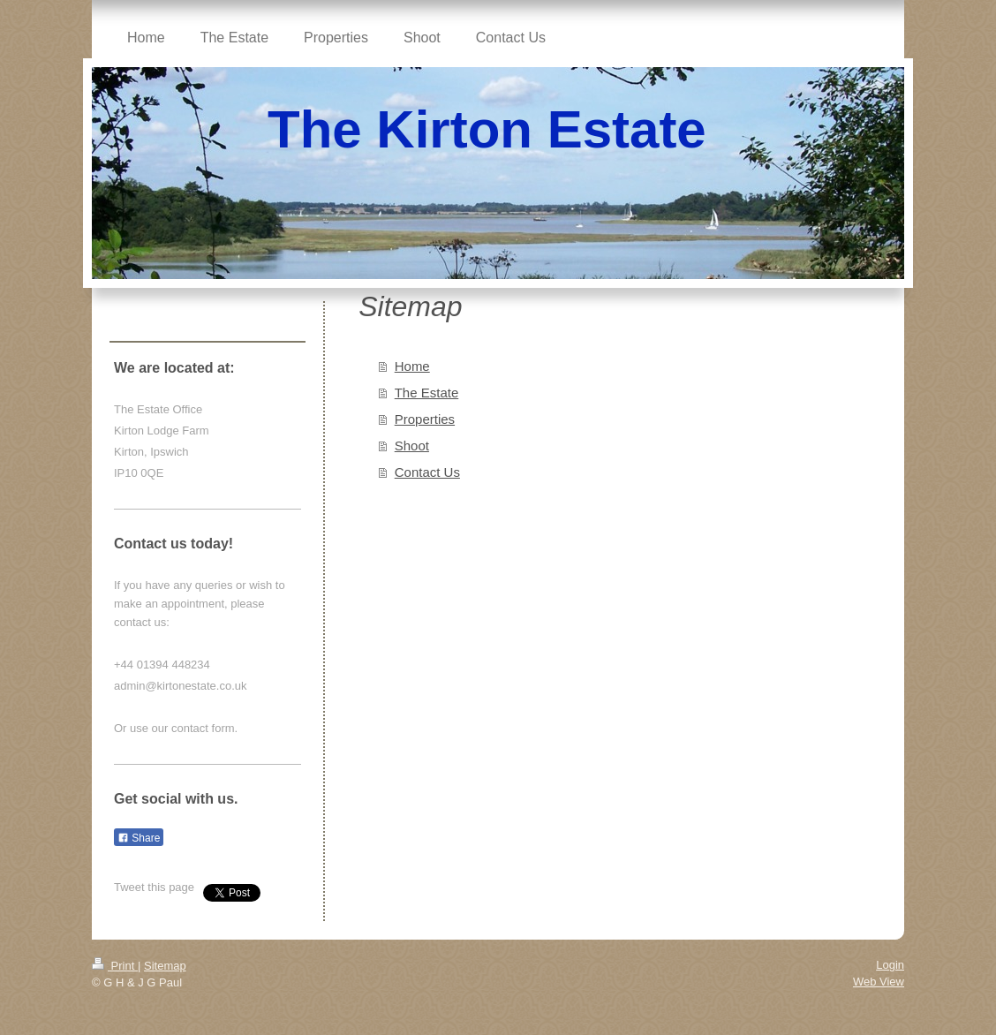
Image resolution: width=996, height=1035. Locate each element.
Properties (425, 419)
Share (138, 838)
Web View (878, 981)
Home (412, 366)
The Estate (427, 392)
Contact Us (427, 472)
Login (890, 964)
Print (115, 965)
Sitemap (165, 965)
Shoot (412, 445)
